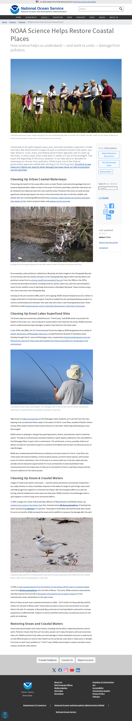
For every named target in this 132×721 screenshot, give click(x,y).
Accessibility (98, 688)
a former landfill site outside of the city (47, 280)
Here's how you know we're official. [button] (84, 2)
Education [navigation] (58, 17)
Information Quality (101, 691)
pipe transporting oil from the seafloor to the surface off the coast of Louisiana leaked (54, 587)
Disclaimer (59, 693)
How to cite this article (108, 242)
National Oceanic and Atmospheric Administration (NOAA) (79, 705)
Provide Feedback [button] (48, 660)
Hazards (22, 22)
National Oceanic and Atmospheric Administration (44, 12)
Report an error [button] (85, 660)
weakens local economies (59, 201)
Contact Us (103, 247)
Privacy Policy (99, 693)
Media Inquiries (60, 688)
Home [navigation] (18, 17)
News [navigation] (69, 17)
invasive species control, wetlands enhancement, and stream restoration (55, 306)
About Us (58, 682)
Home (4, 22)
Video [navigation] (92, 17)
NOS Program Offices (63, 685)
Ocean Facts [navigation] (31, 17)
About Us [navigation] (114, 17)
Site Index (58, 691)
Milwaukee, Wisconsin (39, 334)
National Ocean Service (42, 8)
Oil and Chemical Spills (109, 163)
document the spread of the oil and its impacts (57, 594)
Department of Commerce (34, 705)
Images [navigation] (102, 17)
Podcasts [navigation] (80, 17)
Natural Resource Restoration (109, 154)
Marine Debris (105, 171)
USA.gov (96, 696)
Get (104, 197)
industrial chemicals (30, 419)
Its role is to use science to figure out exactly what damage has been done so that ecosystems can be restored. (51, 167)
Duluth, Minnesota (18, 334)
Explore (13, 22)
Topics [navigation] (44, 17)
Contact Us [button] (67, 660)
